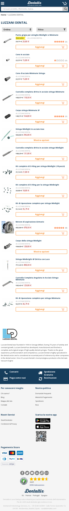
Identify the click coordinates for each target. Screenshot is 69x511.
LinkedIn (37, 473)
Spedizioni (39, 401)
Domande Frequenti (43, 393)
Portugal (36, 495)
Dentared (42, 473)
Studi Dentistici (6, 420)
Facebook (22, 473)
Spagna (44, 495)
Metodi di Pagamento (43, 397)
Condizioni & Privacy (9, 424)
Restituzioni (50, 377)
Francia (28, 495)
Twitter (27, 473)
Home (3, 15)
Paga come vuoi (18, 377)
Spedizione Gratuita (49, 373)
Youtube (32, 473)
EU (23, 495)
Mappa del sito (6, 401)
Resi (37, 405)
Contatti (14, 371)
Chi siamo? (5, 393)
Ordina (17, 29)
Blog (2, 397)
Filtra (51, 29)
